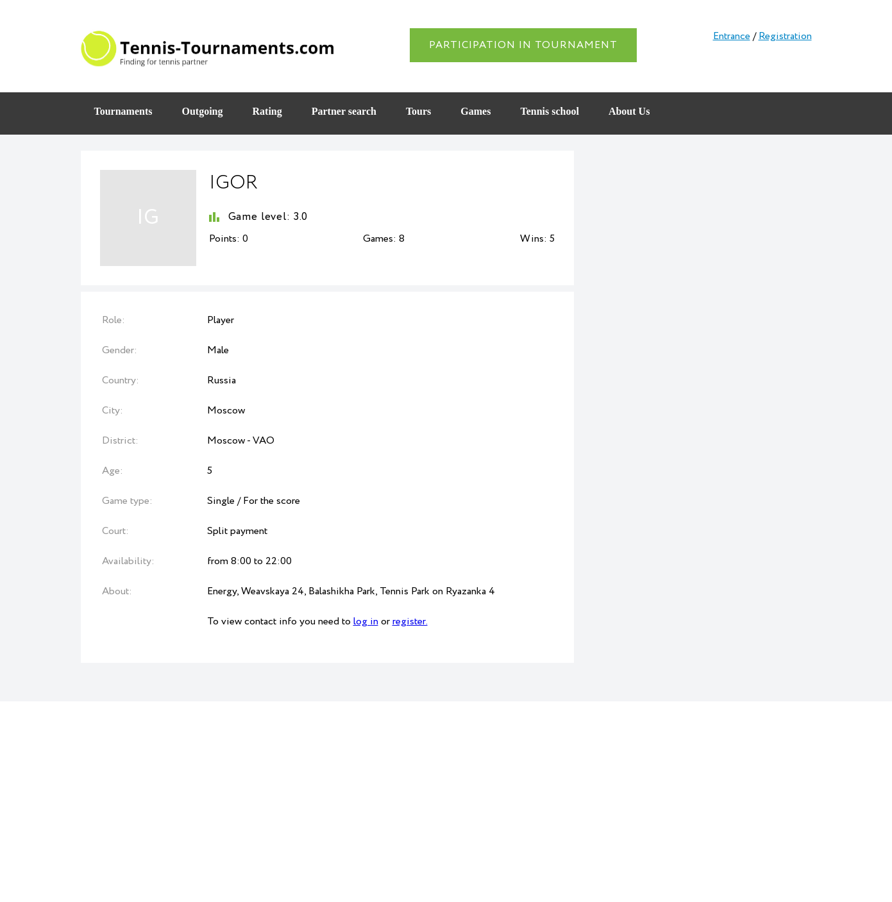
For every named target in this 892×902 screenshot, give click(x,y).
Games (475, 111)
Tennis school (549, 111)
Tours (418, 111)
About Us (629, 111)
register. (410, 621)
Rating (267, 111)
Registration (785, 36)
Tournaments (123, 111)
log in (365, 621)
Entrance (731, 36)
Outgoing (202, 111)
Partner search (344, 111)
